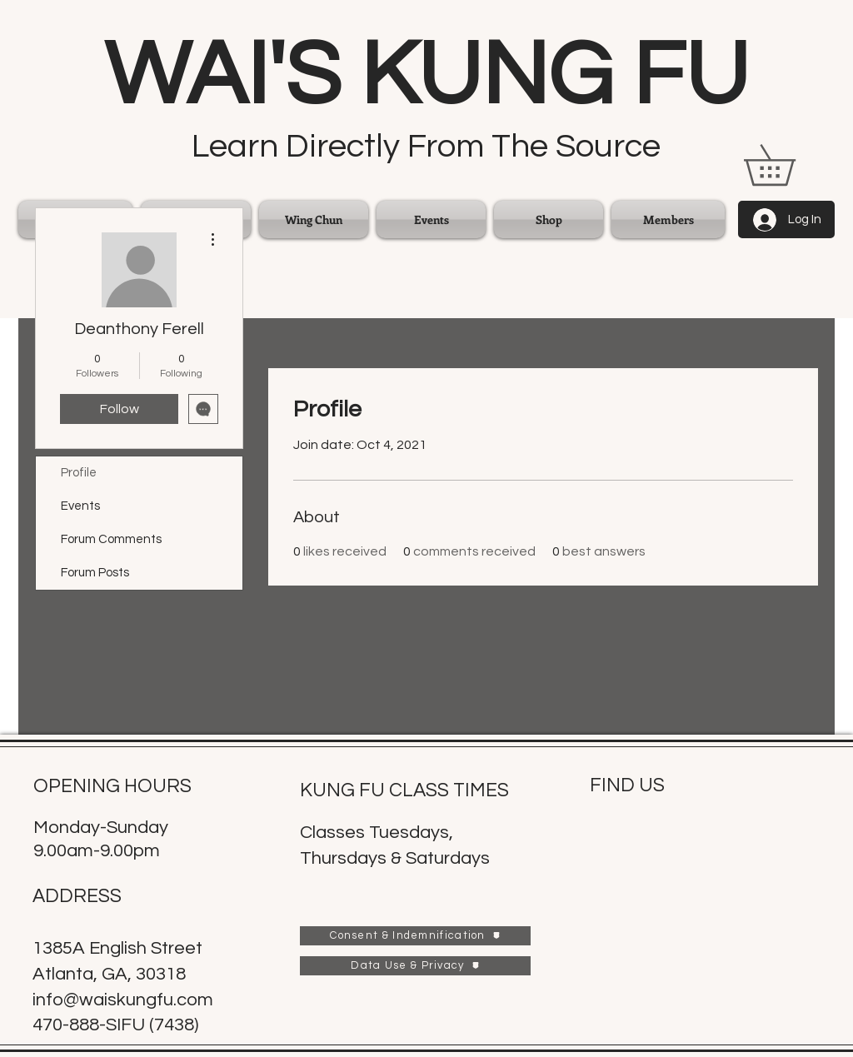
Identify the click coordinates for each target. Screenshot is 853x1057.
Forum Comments (111, 539)
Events (80, 506)
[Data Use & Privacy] (415, 965)
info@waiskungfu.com (122, 1000)
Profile (79, 472)
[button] (313, 219)
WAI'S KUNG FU (426, 75)
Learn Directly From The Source (426, 146)
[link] (789, 165)
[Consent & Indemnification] (415, 935)
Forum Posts (95, 572)
